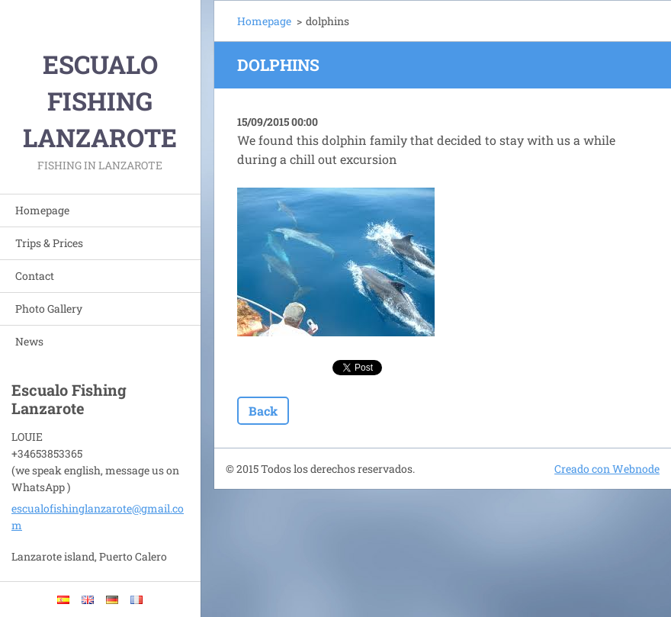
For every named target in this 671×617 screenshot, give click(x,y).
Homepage (42, 210)
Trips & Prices (49, 243)
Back (263, 411)
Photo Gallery (48, 308)
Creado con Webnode (607, 468)
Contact (34, 275)
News (29, 341)
